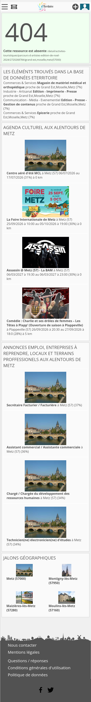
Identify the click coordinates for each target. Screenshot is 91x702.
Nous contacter (22, 645)
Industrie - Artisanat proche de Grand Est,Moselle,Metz (40, 93)
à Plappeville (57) (45, 325)
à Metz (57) (32, 173)
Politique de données (28, 674)
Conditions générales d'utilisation (39, 667)
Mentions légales (24, 652)
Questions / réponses (28, 660)
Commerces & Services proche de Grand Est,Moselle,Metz (44, 85)
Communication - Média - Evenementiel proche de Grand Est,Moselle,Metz (45, 102)
